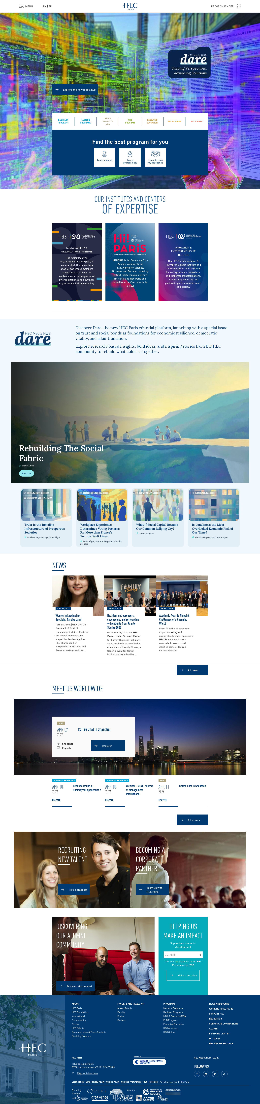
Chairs (120, 1016)
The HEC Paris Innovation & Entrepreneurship (182, 262)
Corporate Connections (223, 1023)
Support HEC (216, 1013)
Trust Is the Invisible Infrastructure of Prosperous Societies (43, 528)
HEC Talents (78, 1028)
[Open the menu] (26, 6)
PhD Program (170, 1020)
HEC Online (169, 1032)
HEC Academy (170, 1028)
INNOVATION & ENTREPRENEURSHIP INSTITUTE (183, 250)
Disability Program (81, 1036)
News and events (219, 1003)
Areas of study (124, 1008)
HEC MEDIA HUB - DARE (206, 1057)
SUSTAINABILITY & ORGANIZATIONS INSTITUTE (77, 249)
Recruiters (216, 1018)
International (78, 1016)
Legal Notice (78, 1081)
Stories (75, 1024)
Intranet (214, 1038)
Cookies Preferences (131, 1081)
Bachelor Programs (173, 1012)
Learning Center (219, 1033)
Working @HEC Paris (221, 1008)
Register (56, 800)
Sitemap (154, 1081)
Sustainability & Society (35, 492)
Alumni (213, 1028)
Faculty (121, 1012)
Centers (121, 1020)
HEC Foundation (80, 1012)
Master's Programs (173, 1008)
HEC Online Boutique (221, 1043)
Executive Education (173, 1024)
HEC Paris (77, 1008)
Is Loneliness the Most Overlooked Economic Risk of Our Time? (214, 528)
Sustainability (79, 1020)
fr (50, 6)
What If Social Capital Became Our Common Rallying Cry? (158, 526)
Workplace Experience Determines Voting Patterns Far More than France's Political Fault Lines (99, 530)
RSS (145, 1081)
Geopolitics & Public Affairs (37, 497)
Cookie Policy (112, 1081)
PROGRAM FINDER (226, 6)
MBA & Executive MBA (174, 1016)
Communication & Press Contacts (89, 1032)
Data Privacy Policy (95, 1081)
